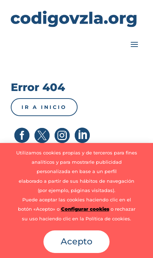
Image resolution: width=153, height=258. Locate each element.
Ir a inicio (44, 107)
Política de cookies (107, 218)
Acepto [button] (76, 241)
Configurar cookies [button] (85, 209)
